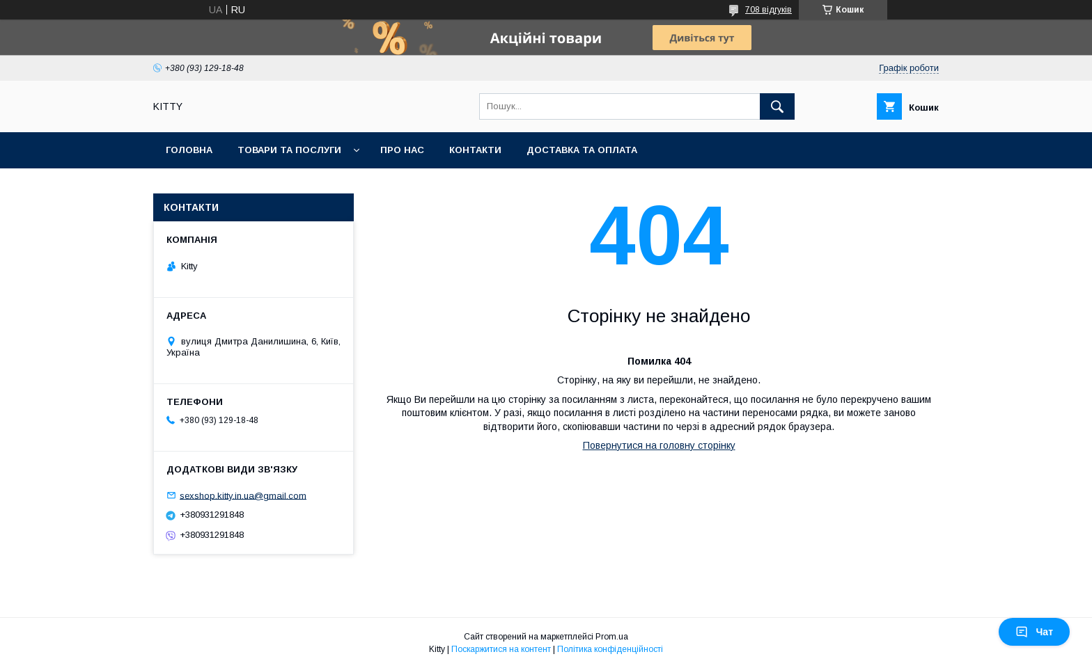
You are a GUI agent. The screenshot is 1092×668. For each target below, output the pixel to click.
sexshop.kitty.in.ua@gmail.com (243, 495)
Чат (1034, 632)
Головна (189, 150)
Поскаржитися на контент (501, 649)
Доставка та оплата (581, 150)
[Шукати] (777, 106)
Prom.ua (611, 637)
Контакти (475, 150)
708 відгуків (768, 10)
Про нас (402, 150)
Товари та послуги (289, 150)
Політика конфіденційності (610, 649)
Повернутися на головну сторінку (659, 445)
